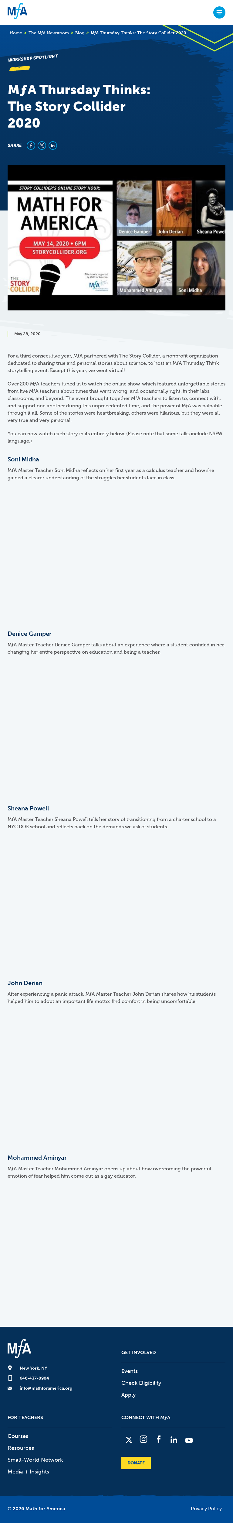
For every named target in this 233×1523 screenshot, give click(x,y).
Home (16, 33)
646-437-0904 (34, 1378)
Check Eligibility (141, 1383)
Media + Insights (28, 1471)
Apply (128, 1394)
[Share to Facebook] (31, 145)
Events (129, 1371)
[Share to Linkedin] (53, 145)
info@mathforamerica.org (46, 1388)
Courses (18, 1436)
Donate (136, 1463)
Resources (21, 1448)
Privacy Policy (206, 1508)
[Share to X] (42, 145)
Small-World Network (35, 1459)
